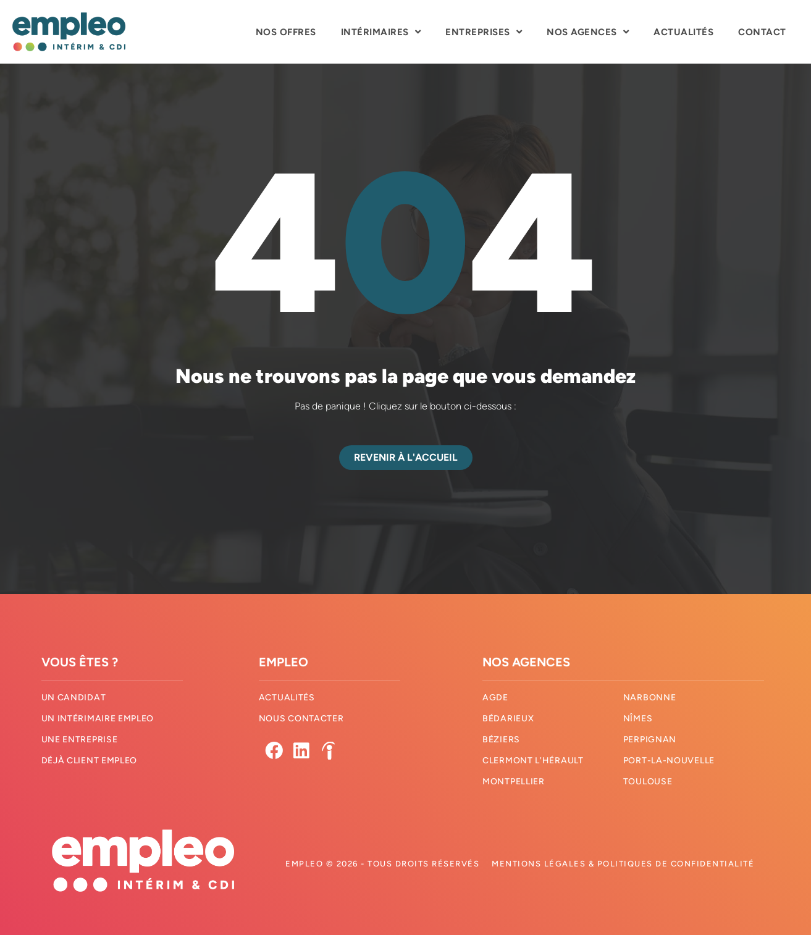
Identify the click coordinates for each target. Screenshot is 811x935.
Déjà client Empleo (89, 760)
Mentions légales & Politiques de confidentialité (623, 863)
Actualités (683, 32)
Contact (762, 32)
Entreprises (483, 32)
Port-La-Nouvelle (669, 760)
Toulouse (648, 781)
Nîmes (638, 718)
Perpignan (649, 739)
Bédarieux (508, 718)
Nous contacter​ (301, 718)
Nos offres (286, 32)
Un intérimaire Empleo (97, 718)
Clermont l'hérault (533, 760)
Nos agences (588, 32)
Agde (495, 697)
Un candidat (73, 697)
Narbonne (649, 697)
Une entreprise (79, 739)
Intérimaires (381, 32)
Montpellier (513, 781)
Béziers (501, 739)
